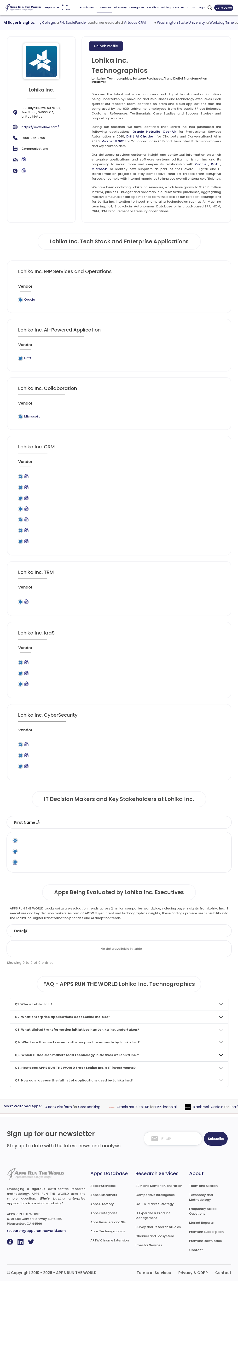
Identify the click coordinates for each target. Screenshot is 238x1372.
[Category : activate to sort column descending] (132, 288)
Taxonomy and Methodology (201, 1288)
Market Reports (201, 1313)
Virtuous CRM (141, 22)
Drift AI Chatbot (140, 136)
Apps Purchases (103, 1277)
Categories (137, 7)
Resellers (153, 7)
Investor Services (148, 1336)
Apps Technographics (107, 1322)
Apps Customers (103, 1286)
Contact (196, 1341)
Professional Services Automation (127, 304)
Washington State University (187, 22)
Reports (52, 7)
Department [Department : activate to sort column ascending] (159, 889)
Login (201, 7)
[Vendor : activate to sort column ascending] (29, 288)
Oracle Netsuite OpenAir (154, 131)
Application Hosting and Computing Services (131, 701)
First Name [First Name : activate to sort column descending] (27, 889)
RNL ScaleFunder (80, 22)
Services (178, 7)
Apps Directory (102, 1295)
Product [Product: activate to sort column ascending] (145, 1022)
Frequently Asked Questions (202, 1302)
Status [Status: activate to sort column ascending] (84, 1022)
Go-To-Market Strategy (154, 1295)
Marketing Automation (133, 549)
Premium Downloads (205, 1332)
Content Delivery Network (128, 719)
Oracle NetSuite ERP (138, 1197)
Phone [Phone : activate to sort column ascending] (215, 889)
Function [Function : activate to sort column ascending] (125, 889)
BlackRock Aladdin (213, 1197)
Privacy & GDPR (193, 1363)
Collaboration (132, 431)
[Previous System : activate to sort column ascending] (61, 288)
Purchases (87, 7)
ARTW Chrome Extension (109, 1331)
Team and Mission (203, 1277)
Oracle (200, 164)
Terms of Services (154, 1363)
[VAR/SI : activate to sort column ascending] (189, 288)
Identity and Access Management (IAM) (131, 800)
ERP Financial (171, 1197)
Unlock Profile (106, 46)
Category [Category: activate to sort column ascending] (178, 1022)
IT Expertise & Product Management (152, 1306)
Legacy (47, 299)
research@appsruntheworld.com (36, 1321)
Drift (215, 164)
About (191, 7)
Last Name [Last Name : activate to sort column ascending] (62, 889)
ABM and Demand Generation (158, 1277)
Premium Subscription (206, 1323)
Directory (120, 7)
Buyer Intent (66, 7)
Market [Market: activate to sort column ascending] (212, 1022)
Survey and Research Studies (158, 1318)
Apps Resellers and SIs (108, 1313)
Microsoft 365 (112, 141)
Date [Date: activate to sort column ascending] (21, 1022)
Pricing (166, 7)
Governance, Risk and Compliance (132, 633)
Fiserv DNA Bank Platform (56, 1197)
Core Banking (95, 1197)
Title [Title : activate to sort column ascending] (90, 889)
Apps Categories (103, 1304)
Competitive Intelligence (155, 1286)
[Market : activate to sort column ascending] (163, 288)
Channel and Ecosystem (154, 1327)
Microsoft (100, 169)
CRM (119, 507)
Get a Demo (223, 8)
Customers (104, 7)
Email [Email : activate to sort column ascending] (190, 889)
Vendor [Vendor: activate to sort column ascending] (114, 1022)
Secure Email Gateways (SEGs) (129, 816)
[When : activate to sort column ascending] (210, 288)
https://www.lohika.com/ (40, 127)
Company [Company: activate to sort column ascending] (51, 1022)
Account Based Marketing (127, 494)
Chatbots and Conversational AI (129, 370)
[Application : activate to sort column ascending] (99, 288)
